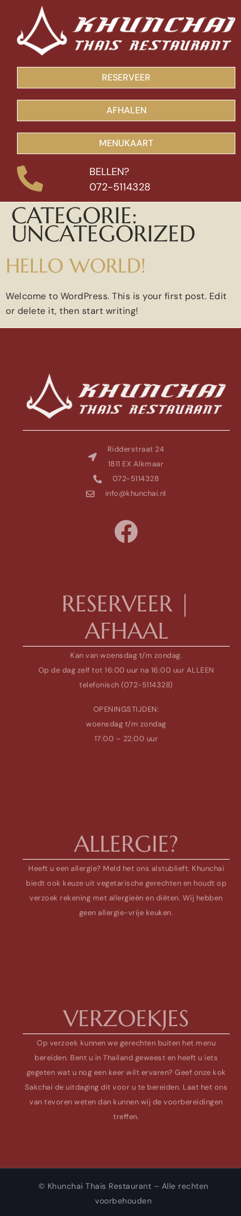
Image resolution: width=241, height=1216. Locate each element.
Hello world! (76, 265)
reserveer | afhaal (126, 617)
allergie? (126, 844)
